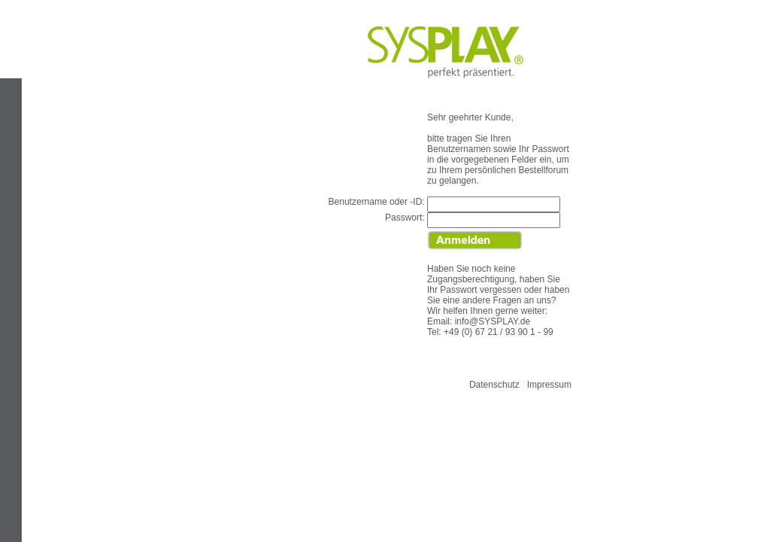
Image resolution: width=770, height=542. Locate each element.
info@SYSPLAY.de (492, 321)
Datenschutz (494, 384)
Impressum (549, 384)
